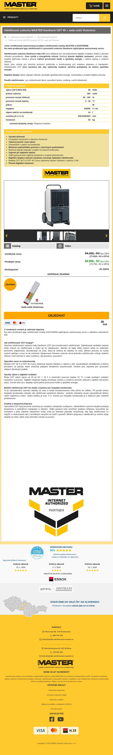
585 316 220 (56, 635)
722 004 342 (56, 652)
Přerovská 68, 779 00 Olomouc (56, 632)
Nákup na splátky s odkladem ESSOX (56, 704)
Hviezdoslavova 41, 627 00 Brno (56, 648)
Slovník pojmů (56, 709)
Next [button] (106, 235)
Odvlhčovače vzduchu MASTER (22, 37)
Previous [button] (6, 235)
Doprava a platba (56, 700)
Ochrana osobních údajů (56, 695)
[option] (56, 205)
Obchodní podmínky (56, 690)
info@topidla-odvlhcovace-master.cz (56, 639)
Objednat (56, 315)
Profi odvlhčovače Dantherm (47, 37)
